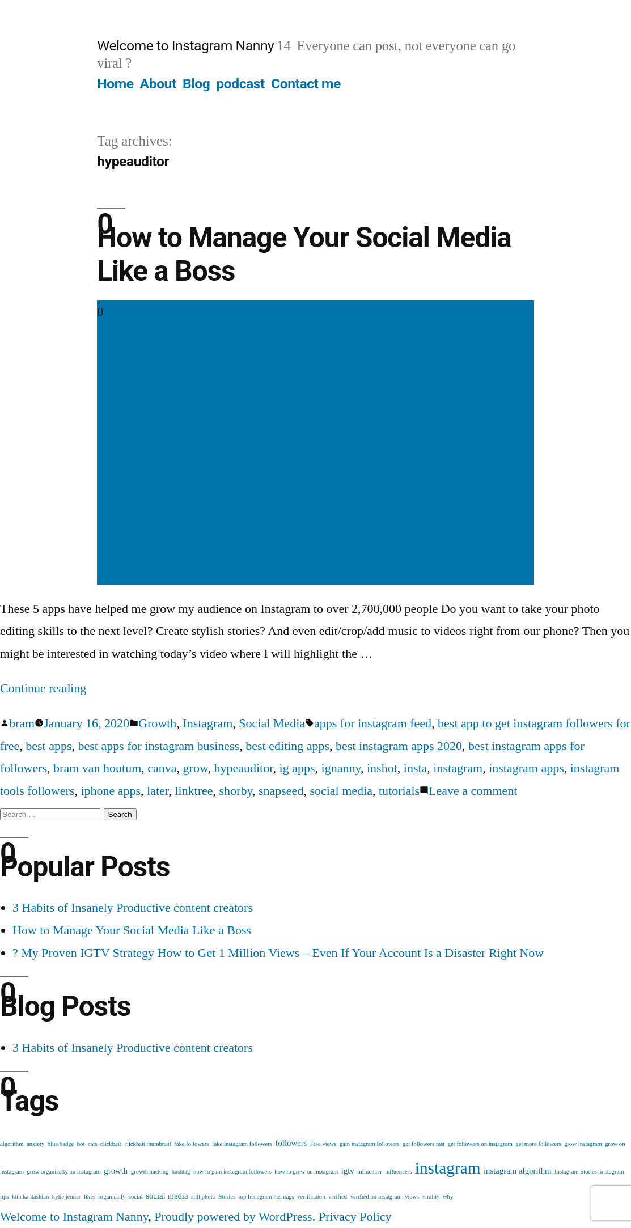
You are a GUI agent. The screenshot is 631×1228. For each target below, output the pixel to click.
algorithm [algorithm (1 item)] (11, 1144)
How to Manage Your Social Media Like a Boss (131, 930)
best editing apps (287, 746)
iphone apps (111, 791)
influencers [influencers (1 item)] (398, 1171)
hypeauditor (243, 768)
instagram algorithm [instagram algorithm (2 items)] (518, 1170)
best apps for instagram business (158, 746)
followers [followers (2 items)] (291, 1142)
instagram (457, 768)
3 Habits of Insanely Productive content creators (132, 907)
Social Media (272, 723)
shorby (235, 791)
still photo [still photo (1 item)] (203, 1196)
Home (115, 83)
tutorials (399, 791)
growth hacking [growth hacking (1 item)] (150, 1171)
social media (341, 791)
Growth (157, 723)
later (157, 791)
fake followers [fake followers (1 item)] (191, 1144)
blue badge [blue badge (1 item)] (61, 1144)
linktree (194, 791)
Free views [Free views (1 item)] (323, 1144)
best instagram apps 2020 (399, 746)
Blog (196, 83)
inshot (382, 768)
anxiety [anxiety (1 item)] (35, 1144)
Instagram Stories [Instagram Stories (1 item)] (575, 1171)
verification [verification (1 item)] (311, 1196)
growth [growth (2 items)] (116, 1170)
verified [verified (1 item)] (337, 1196)
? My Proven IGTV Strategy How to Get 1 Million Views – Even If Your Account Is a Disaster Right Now (278, 953)
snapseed (281, 791)
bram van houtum (97, 768)
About (158, 83)
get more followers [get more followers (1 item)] (538, 1144)
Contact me (306, 83)
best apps (48, 746)
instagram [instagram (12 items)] (448, 1168)
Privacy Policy (355, 1216)
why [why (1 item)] (448, 1196)
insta (415, 768)
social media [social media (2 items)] (167, 1195)
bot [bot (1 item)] (81, 1144)
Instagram (207, 723)
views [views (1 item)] (412, 1196)
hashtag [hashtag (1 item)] (181, 1171)
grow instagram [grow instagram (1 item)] (583, 1144)
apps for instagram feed (372, 723)
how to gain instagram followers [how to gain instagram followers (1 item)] (232, 1171)
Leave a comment (473, 791)
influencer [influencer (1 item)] (369, 1171)
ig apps (297, 768)
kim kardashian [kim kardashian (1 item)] (30, 1196)
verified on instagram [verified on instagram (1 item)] (376, 1196)
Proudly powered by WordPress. (236, 1216)
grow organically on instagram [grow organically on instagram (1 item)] (64, 1171)
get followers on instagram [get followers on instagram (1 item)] (480, 1144)
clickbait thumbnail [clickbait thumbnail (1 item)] (147, 1144)
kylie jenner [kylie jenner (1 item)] (66, 1196)
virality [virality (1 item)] (431, 1196)
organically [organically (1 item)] (112, 1196)
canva (161, 768)
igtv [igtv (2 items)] (347, 1170)
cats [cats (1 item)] (93, 1144)
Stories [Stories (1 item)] (226, 1196)
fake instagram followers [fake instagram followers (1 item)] (242, 1144)
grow (195, 768)
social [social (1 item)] (136, 1196)
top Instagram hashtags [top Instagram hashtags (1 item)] (266, 1196)
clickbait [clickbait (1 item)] (110, 1144)
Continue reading (43, 688)
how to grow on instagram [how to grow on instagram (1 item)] (306, 1171)
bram (22, 723)
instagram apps (526, 768)
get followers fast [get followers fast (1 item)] (423, 1144)
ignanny (341, 768)
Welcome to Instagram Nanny (185, 45)
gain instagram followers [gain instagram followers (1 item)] (370, 1144)
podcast (240, 83)
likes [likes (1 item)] (89, 1196)
